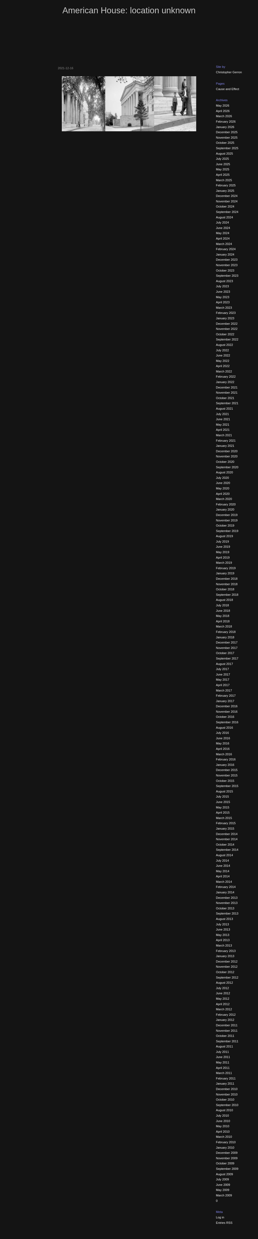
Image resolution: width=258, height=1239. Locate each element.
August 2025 (224, 153)
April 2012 (223, 1004)
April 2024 (223, 238)
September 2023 (227, 275)
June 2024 (223, 228)
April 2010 (223, 1131)
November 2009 (227, 1158)
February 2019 (226, 568)
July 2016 (222, 732)
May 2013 (222, 935)
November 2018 (227, 584)
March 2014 (224, 881)
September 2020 (227, 467)
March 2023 (224, 307)
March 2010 (224, 1136)
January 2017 (225, 701)
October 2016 (225, 716)
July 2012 (222, 988)
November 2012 (227, 966)
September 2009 (227, 1168)
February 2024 (226, 249)
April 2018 (223, 621)
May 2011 (222, 1062)
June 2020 (223, 483)
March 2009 (224, 1195)
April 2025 (223, 174)
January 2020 (225, 509)
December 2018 (227, 578)
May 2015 (222, 807)
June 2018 (223, 610)
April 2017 (223, 685)
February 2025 (226, 185)
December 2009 (227, 1152)
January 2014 (225, 892)
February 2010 (226, 1142)
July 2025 (222, 158)
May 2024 (222, 233)
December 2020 (227, 451)
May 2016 (222, 743)
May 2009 (222, 1190)
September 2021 (227, 403)
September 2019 (227, 531)
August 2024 (224, 217)
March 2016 (224, 754)
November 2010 (227, 1094)
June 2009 (223, 1184)
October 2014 (225, 844)
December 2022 (227, 323)
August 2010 (224, 1110)
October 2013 (225, 908)
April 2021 (223, 429)
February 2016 (226, 759)
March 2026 (224, 116)
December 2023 (227, 259)
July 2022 (222, 350)
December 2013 (227, 897)
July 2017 (222, 669)
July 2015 (222, 796)
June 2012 (223, 993)
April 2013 (223, 940)
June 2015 (223, 802)
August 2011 (224, 1046)
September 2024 (227, 212)
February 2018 (226, 631)
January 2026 (225, 127)
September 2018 (227, 594)
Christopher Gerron (229, 72)
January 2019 (225, 573)
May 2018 (222, 615)
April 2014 (223, 876)
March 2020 (224, 499)
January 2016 (225, 764)
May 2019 (222, 552)
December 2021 (227, 387)
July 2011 (222, 1051)
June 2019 (223, 546)
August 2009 (224, 1174)
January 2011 (225, 1083)
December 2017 (227, 642)
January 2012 (225, 1019)
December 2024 (227, 196)
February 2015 (226, 823)
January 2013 (225, 956)
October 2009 (225, 1163)
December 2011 (227, 1025)
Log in (220, 1217)
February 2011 (226, 1078)
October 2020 (225, 461)
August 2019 (224, 536)
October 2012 (225, 972)
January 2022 (225, 382)
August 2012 (224, 982)
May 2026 (222, 105)
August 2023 (224, 281)
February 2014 (226, 886)
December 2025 (227, 132)
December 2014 (227, 834)
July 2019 (222, 541)
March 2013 (224, 945)
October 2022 (225, 334)
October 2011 (225, 1035)
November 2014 (227, 839)
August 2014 (224, 855)
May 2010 (222, 1126)
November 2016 (227, 711)
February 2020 (226, 504)
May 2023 (222, 297)
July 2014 (222, 860)
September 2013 (227, 913)
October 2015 (225, 780)
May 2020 (222, 488)
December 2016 (227, 706)
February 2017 (226, 695)
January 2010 (225, 1147)
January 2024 (225, 254)
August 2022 (224, 344)
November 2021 (227, 392)
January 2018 (225, 637)
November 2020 (227, 456)
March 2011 (224, 1073)
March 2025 (224, 180)
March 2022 (224, 371)
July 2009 (222, 1179)
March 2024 (224, 244)
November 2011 (227, 1030)
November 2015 (227, 775)
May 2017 (222, 679)
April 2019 (223, 557)
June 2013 (223, 929)
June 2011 (223, 1057)
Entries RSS (224, 1222)
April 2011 (223, 1067)
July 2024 (222, 222)
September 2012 (227, 977)
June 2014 (223, 865)
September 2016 (227, 722)
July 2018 (222, 605)
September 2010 (227, 1105)
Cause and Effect (227, 89)
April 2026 (223, 111)
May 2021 (222, 424)
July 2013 (222, 924)
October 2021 (225, 398)
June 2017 (223, 674)
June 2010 (223, 1121)
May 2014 (222, 871)
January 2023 (225, 318)
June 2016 (223, 738)
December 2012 (227, 961)
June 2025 (223, 164)
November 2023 (227, 265)
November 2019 (227, 520)
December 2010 (227, 1089)
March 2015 (224, 818)
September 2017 (227, 658)
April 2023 (223, 302)
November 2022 (227, 328)
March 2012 (224, 1009)
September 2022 (227, 339)
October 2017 (225, 653)
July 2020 (222, 477)
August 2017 (224, 663)
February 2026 (226, 121)
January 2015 (225, 828)
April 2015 (223, 812)
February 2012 (226, 1014)
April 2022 (223, 366)
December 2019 (227, 515)
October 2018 (225, 589)
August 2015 (224, 791)
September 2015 (227, 786)
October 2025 (225, 142)
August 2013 (224, 919)
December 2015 (227, 770)
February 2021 (226, 440)
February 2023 (226, 312)
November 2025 (227, 137)
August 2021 (224, 408)
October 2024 (225, 206)
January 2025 (225, 190)
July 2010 (222, 1115)
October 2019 (225, 525)
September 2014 (227, 849)
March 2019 (224, 562)
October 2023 (225, 270)
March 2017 (224, 690)
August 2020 (224, 472)
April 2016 (223, 748)
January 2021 (225, 445)
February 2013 (226, 951)
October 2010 (225, 1099)
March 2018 (224, 626)
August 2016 (224, 727)
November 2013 (227, 902)
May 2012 (222, 998)
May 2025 (222, 169)
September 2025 (227, 148)
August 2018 (224, 599)
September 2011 (227, 1041)
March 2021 (224, 435)
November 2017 (227, 647)
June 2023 (223, 291)
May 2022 (222, 360)
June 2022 (223, 355)
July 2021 (222, 414)
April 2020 (223, 493)
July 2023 (222, 286)
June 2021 (223, 419)
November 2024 (227, 201)
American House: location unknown (128, 10)
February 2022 (226, 376)
